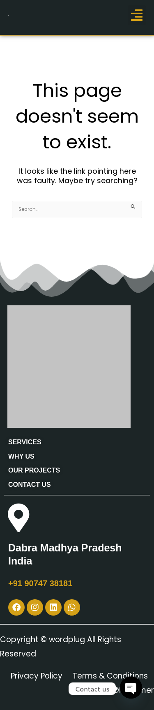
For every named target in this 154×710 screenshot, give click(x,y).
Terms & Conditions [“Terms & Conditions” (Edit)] (110, 675)
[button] (137, 15)
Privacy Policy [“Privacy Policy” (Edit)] (36, 675)
